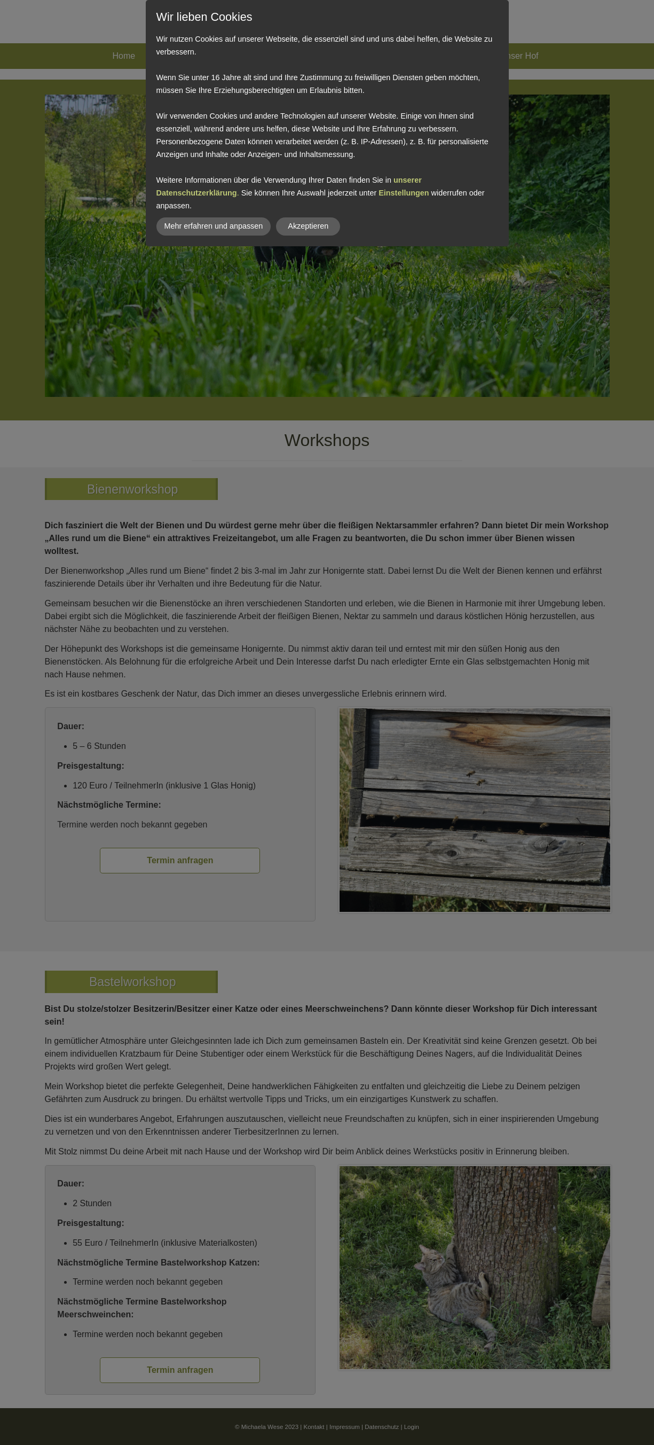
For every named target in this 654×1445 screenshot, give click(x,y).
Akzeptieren (308, 226)
